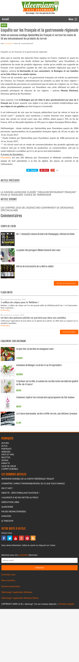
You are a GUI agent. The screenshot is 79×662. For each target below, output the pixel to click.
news (3, 25)
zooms (4, 507)
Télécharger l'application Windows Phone (20, 645)
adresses (5, 498)
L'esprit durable (9, 516)
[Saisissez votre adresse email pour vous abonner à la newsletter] (39, 607)
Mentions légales (66, 651)
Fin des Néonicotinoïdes (13, 558)
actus (4, 493)
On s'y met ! (7, 535)
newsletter (23, 602)
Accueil (5, 19)
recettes (5, 504)
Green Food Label (10, 549)
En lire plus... (6, 357)
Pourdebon (6, 204)
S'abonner (39, 615)
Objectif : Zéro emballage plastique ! (20, 540)
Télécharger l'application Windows (16, 639)
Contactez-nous (8, 621)
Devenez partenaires (10, 633)
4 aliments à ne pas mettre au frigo (19, 544)
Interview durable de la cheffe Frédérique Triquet (27, 526)
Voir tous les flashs (69, 379)
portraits (6, 496)
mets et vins (7, 501)
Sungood (6, 563)
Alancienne (7, 554)
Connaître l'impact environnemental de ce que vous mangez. (33, 530)
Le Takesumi (7, 568)
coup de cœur (8, 513)
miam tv (5, 510)
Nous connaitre (8, 627)
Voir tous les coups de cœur (66, 330)
